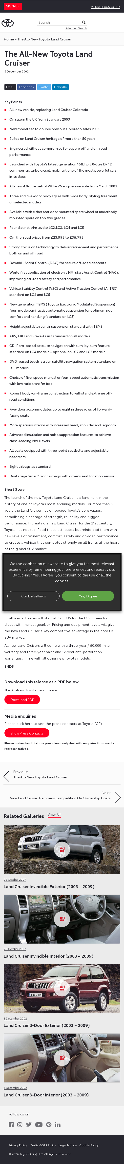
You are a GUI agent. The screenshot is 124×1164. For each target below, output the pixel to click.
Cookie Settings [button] (33, 596)
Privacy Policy (18, 1145)
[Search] (62, 22)
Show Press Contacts (26, 733)
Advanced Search (76, 28)
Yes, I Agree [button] (88, 596)
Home (9, 38)
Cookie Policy (89, 1145)
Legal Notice (68, 1145)
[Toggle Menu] (118, 22)
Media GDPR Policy (43, 1145)
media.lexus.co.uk (105, 6)
